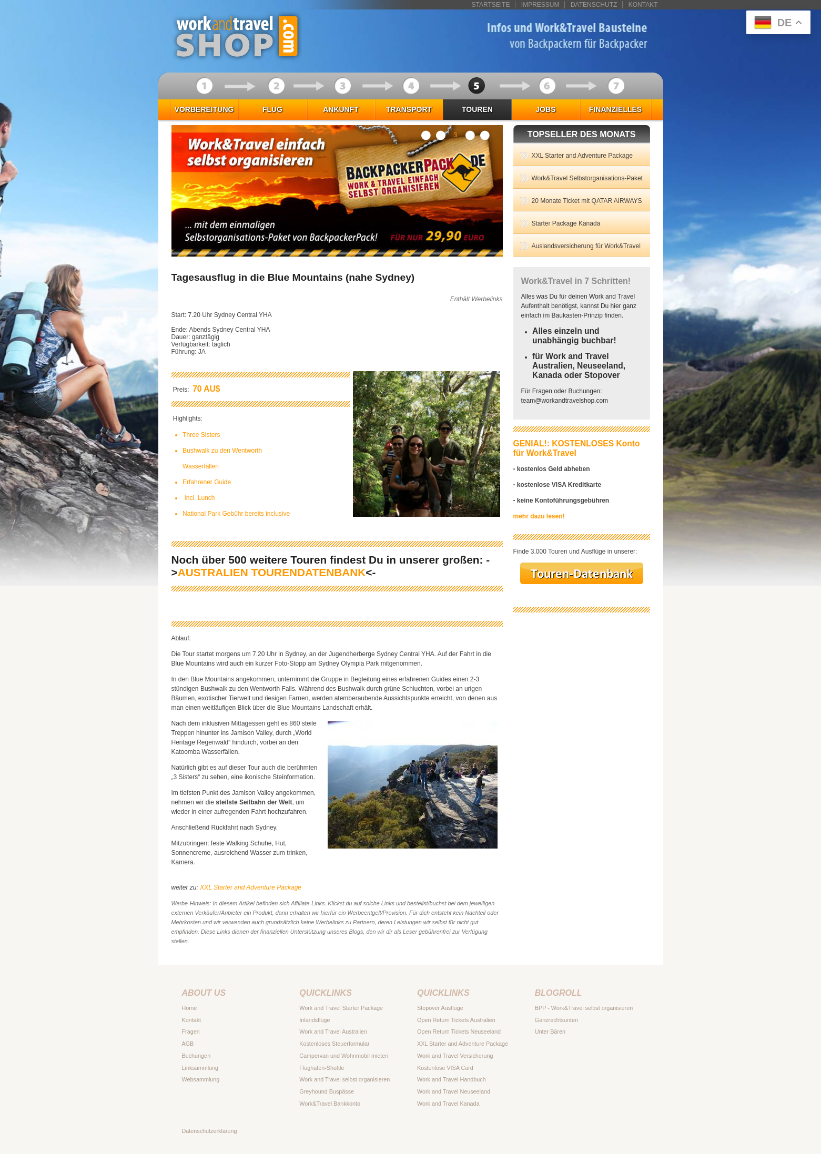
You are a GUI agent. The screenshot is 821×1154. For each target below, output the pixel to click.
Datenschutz (594, 4)
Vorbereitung (204, 109)
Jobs (545, 109)
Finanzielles (615, 109)
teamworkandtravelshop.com (565, 400)
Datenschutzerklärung (209, 1131)
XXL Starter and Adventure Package (250, 887)
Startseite (491, 4)
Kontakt (643, 4)
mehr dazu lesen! (539, 516)
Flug (272, 109)
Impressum (540, 4)
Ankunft (341, 109)
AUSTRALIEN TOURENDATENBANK (272, 572)
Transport (409, 109)
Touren (477, 109)
